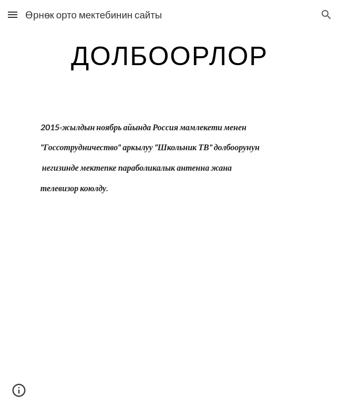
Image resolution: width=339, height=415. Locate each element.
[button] (12, 14)
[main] (169, 55)
